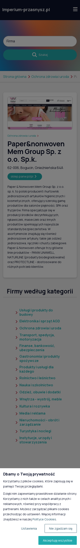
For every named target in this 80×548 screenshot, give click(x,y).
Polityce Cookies (44, 519)
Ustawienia (29, 528)
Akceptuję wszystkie (57, 540)
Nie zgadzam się (60, 528)
